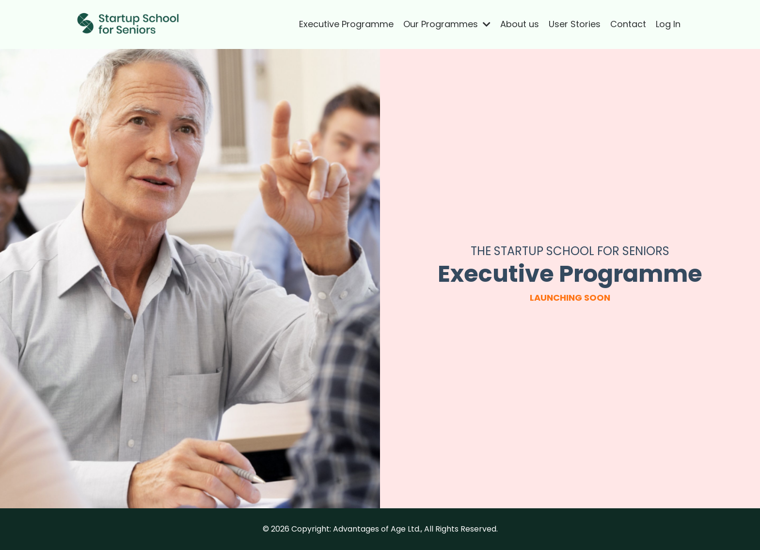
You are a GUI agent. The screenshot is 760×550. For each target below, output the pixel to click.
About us (519, 24)
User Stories (575, 24)
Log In (668, 24)
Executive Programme (346, 24)
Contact (628, 24)
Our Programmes (447, 24)
